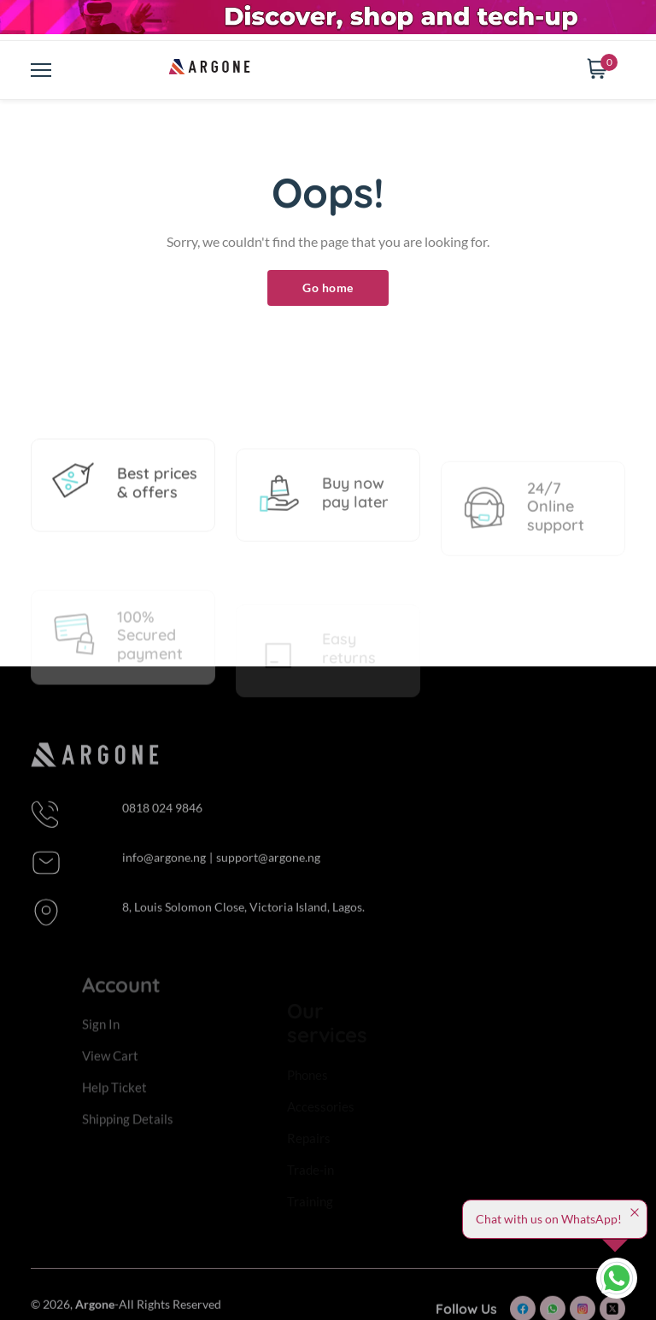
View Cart (110, 1079)
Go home (328, 287)
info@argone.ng (164, 878)
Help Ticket (114, 1110)
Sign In (101, 1047)
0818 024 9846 (162, 828)
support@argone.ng (268, 878)
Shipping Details (127, 1142)
